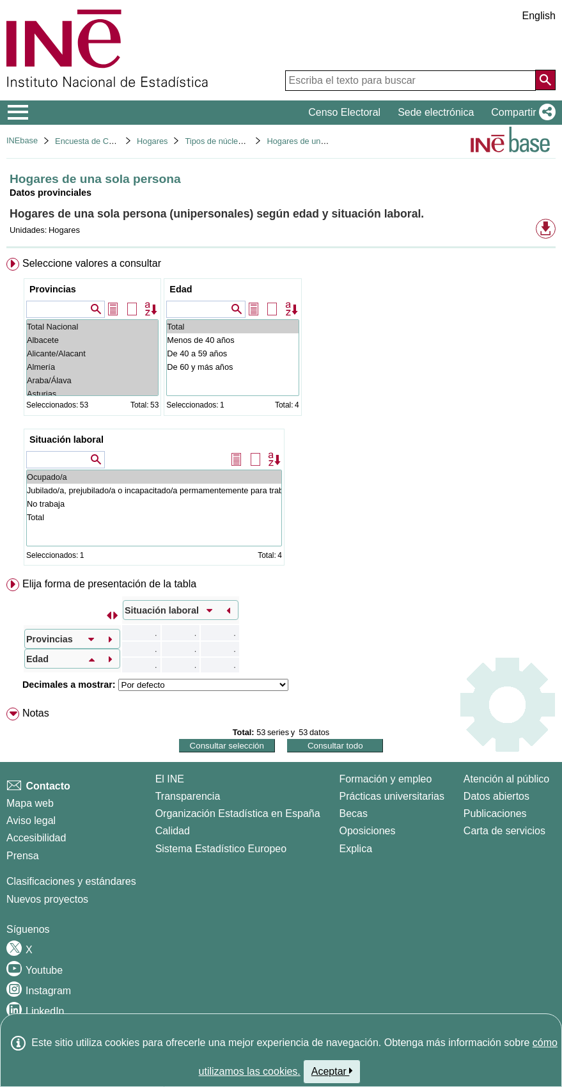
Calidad (172, 830)
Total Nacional (92, 326)
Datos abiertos (496, 796)
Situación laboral (66, 439)
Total (232, 326)
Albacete (92, 340)
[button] (521, 112)
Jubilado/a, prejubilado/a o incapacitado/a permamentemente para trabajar (154, 490)
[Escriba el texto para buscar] (410, 80)
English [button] (539, 15)
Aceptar (332, 1071)
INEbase (22, 140)
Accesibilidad (36, 837)
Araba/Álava (92, 380)
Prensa (22, 855)
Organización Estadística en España (237, 813)
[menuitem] (281, 415)
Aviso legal (31, 820)
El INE (169, 779)
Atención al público (506, 779)
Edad (180, 289)
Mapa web (30, 803)
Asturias (92, 394)
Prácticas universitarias (391, 796)
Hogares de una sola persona (320, 141)
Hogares (152, 141)
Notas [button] (35, 713)
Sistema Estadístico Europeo (220, 848)
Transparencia (188, 796)
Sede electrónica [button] (436, 112)
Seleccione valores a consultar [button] (91, 263)
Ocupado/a (154, 477)
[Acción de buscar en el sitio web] (545, 80)
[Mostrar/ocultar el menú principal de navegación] (18, 112)
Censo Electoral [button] (344, 112)
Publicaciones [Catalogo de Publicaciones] (495, 813)
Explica (355, 848)
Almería (92, 367)
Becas (353, 813)
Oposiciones (367, 830)
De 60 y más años (232, 367)
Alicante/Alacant (92, 353)
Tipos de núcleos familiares (234, 141)
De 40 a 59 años (232, 353)
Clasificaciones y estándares (71, 881)
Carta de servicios (504, 830)
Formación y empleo (385, 779)
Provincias (52, 289)
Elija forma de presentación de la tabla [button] (109, 583)
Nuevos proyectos (47, 899)
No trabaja (154, 504)
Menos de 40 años (232, 340)
